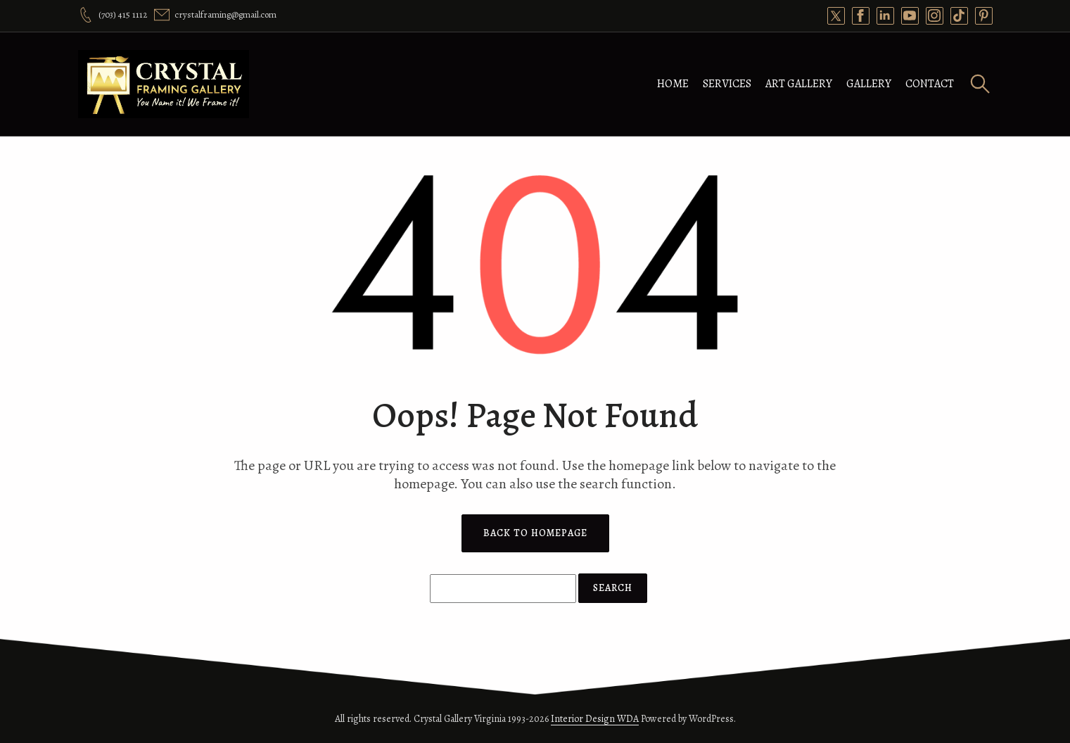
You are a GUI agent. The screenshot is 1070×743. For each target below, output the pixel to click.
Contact (929, 83)
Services (727, 83)
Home (673, 83)
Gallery (868, 83)
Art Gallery (798, 83)
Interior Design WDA (595, 718)
